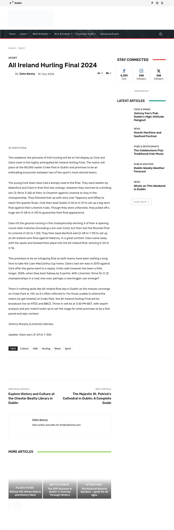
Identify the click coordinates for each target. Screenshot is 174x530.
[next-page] (18, 506)
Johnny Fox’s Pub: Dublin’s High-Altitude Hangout (149, 116)
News (57, 348)
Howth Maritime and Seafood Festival (145, 134)
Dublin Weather (143, 165)
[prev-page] (11, 506)
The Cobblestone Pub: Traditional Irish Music (146, 152)
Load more (141, 202)
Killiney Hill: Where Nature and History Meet (25, 494)
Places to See (25, 489)
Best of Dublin (59, 489)
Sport (21, 48)
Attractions (94, 489)
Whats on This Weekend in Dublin (148, 187)
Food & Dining (142, 112)
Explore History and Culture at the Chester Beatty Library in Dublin (31, 398)
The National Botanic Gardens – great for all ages (94, 494)
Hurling (46, 348)
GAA (35, 348)
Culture (24, 348)
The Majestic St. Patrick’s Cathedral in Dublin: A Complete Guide (87, 398)
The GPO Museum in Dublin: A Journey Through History (60, 494)
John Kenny (27, 73)
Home (12, 48)
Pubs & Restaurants (146, 147)
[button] (160, 34)
